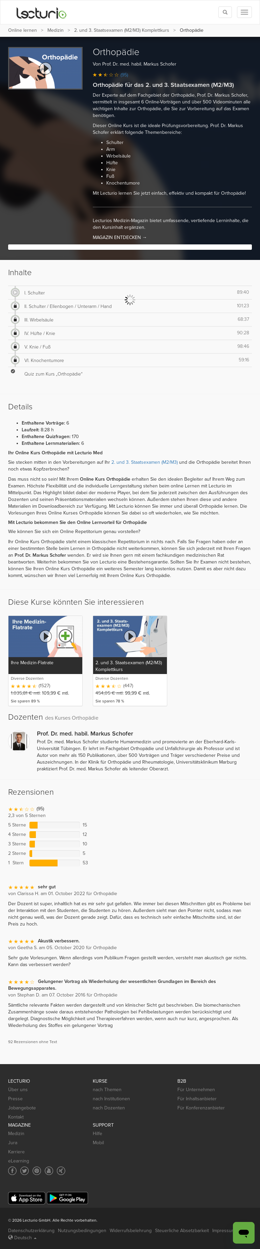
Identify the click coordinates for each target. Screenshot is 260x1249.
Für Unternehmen (196, 1089)
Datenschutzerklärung (31, 1230)
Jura (12, 1143)
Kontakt (16, 1117)
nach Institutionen (111, 1099)
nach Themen (107, 1089)
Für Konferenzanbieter (201, 1108)
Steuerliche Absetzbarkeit (182, 1230)
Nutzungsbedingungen (82, 1230)
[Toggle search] (225, 12)
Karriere (16, 1152)
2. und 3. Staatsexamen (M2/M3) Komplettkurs (121, 30)
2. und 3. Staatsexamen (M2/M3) (144, 462)
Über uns (18, 1089)
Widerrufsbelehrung (131, 1230)
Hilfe (97, 1133)
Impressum (223, 1230)
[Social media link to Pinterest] (36, 1171)
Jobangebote (22, 1108)
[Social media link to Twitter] (24, 1171)
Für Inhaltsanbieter (197, 1099)
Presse (15, 1099)
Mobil (98, 1143)
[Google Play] (67, 1198)
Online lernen (22, 30)
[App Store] (26, 1198)
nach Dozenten (109, 1108)
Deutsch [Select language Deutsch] (22, 1238)
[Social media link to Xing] (61, 1171)
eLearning (18, 1161)
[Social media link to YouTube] (49, 1171)
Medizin (55, 30)
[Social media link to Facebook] (12, 1171)
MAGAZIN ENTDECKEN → (120, 237)
